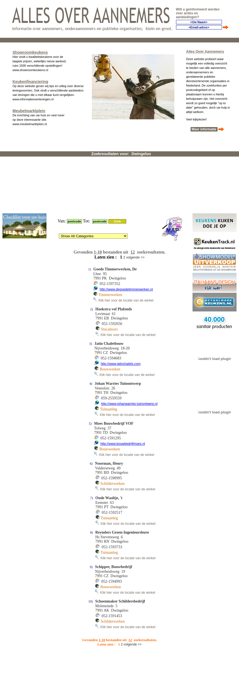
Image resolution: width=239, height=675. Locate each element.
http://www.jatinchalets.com (121, 297)
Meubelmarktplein (29, 109)
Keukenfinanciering (30, 80)
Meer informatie (204, 128)
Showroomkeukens (30, 51)
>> (143, 191)
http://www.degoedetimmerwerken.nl (126, 223)
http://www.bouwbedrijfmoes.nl (122, 377)
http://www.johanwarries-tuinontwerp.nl (129, 337)
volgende (133, 191)
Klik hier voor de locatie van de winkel (123, 234)
